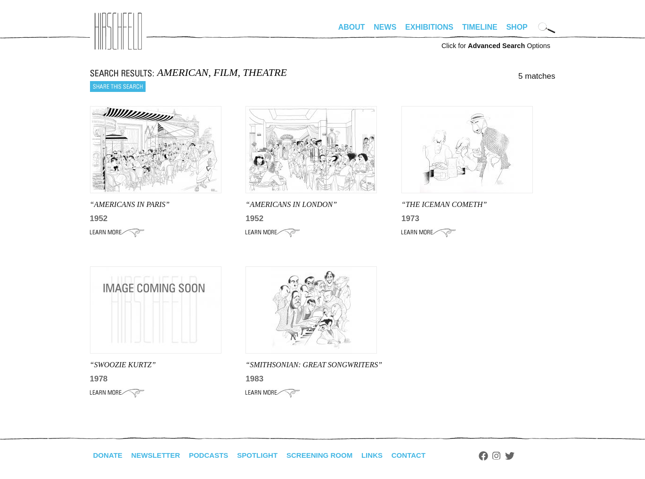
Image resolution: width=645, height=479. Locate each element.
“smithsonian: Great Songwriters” (313, 365)
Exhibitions (429, 27)
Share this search (118, 86)
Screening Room (332, 455)
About (351, 27)
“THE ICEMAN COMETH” (444, 204)
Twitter (527, 456)
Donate (108, 455)
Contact (425, 455)
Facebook (501, 456)
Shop (516, 27)
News (385, 27)
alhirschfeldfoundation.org (118, 31)
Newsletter (159, 455)
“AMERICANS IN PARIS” (130, 204)
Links (387, 455)
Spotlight (266, 455)
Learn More (117, 232)
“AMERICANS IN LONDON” (291, 204)
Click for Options (495, 46)
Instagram (515, 456)
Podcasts (215, 455)
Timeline (480, 27)
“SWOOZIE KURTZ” (123, 365)
